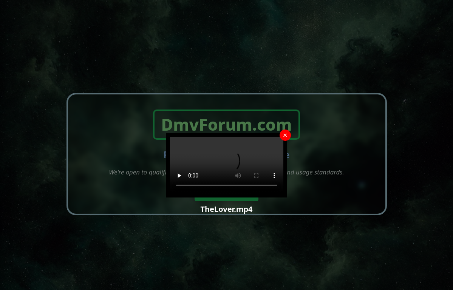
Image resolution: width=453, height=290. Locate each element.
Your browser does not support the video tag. (226, 165)
